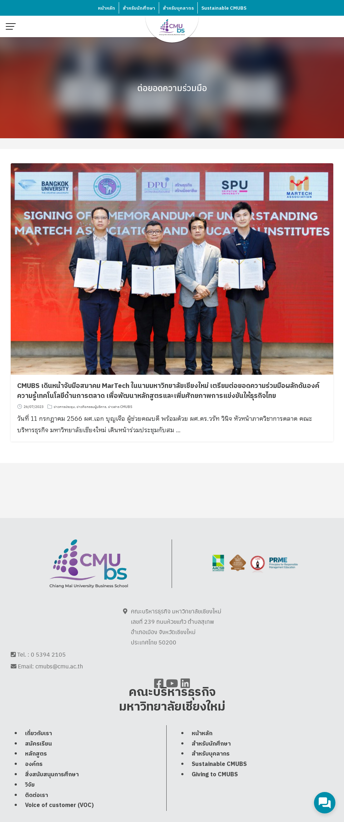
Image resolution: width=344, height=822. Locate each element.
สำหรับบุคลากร (178, 8)
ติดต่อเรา (36, 811)
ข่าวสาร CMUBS (120, 406)
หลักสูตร (36, 769)
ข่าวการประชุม (64, 406)
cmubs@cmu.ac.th (59, 674)
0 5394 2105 (48, 662)
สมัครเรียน (38, 759)
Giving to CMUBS (215, 790)
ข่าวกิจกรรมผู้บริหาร (91, 406)
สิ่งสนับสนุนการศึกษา (52, 790)
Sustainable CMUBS (223, 8)
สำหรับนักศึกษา (139, 8)
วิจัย (30, 801)
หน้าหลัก (106, 8)
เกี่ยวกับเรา (38, 749)
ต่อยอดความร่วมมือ (172, 87)
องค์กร (34, 780)
